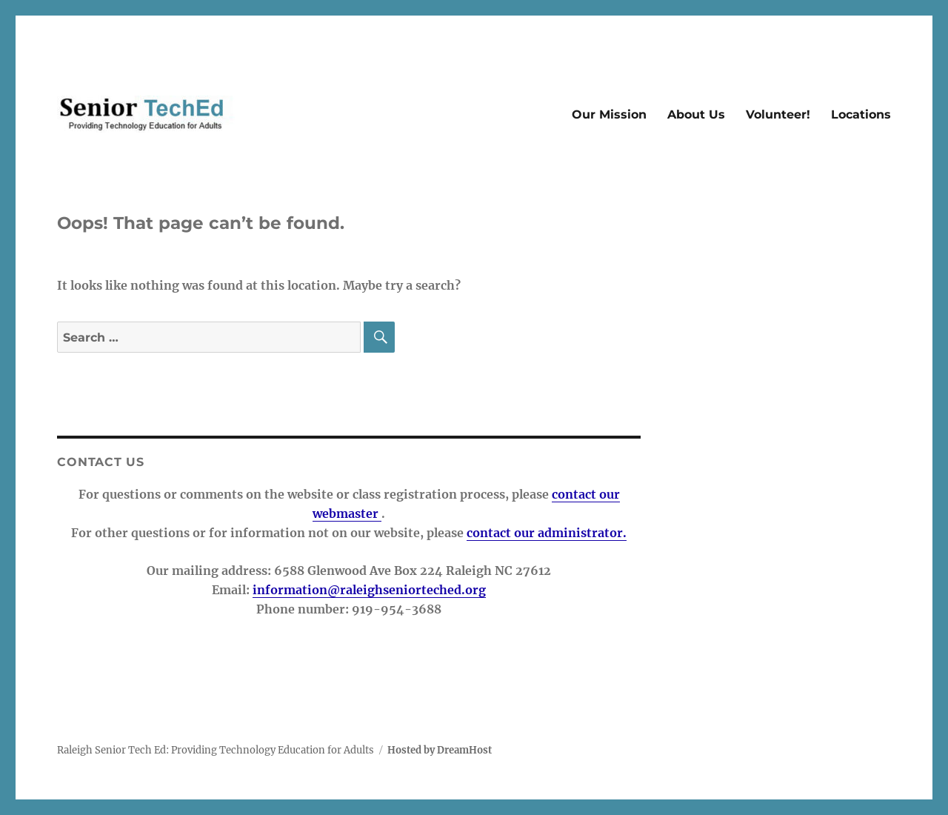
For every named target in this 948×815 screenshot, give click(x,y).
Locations (861, 114)
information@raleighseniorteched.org (369, 589)
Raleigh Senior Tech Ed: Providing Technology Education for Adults (215, 750)
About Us (696, 114)
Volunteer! (778, 114)
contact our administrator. (547, 532)
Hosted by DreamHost (439, 750)
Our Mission (609, 114)
